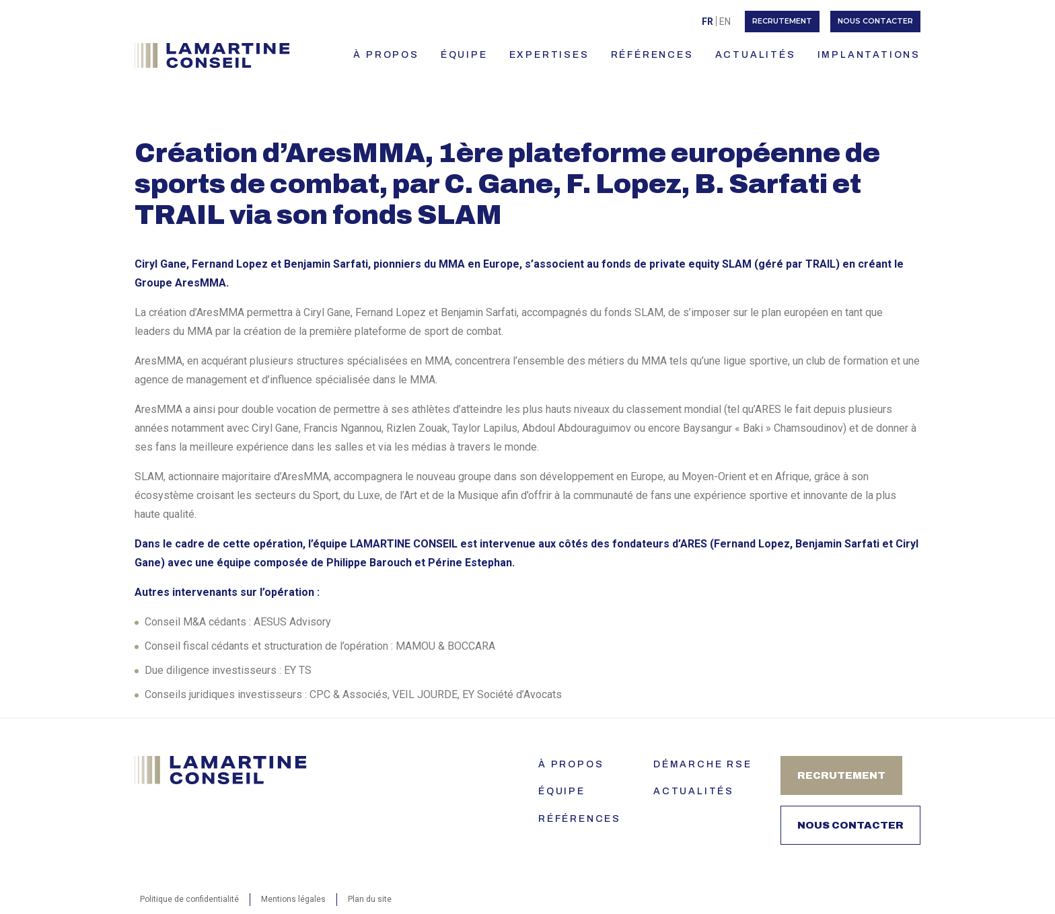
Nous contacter (875, 21)
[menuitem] (707, 21)
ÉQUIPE (464, 55)
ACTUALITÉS (755, 55)
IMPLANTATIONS (868, 55)
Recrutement (782, 21)
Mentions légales (293, 899)
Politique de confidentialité (189, 899)
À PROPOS (386, 55)
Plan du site (370, 899)
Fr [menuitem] (707, 21)
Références (579, 819)
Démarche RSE (702, 764)
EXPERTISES (549, 55)
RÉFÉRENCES (652, 55)
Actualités (693, 791)
